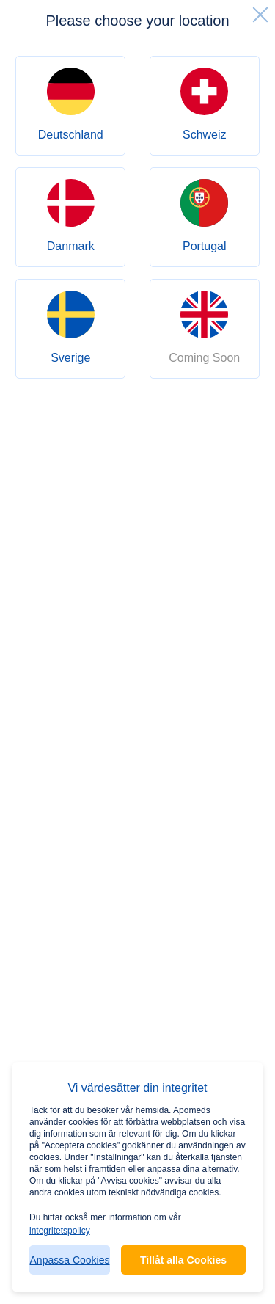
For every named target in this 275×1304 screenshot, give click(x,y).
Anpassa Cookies (70, 1260)
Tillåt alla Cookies (183, 1260)
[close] (260, 14)
